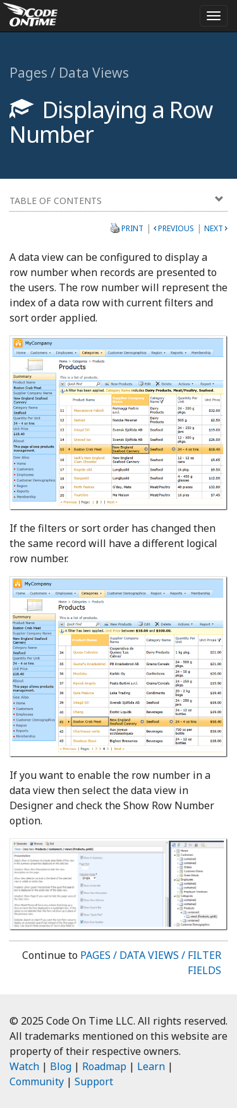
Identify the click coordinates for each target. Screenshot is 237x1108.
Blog (60, 1066)
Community (36, 1081)
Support (94, 1081)
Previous (176, 228)
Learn (151, 1066)
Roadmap (104, 1066)
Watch (24, 1066)
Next (213, 228)
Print (132, 228)
